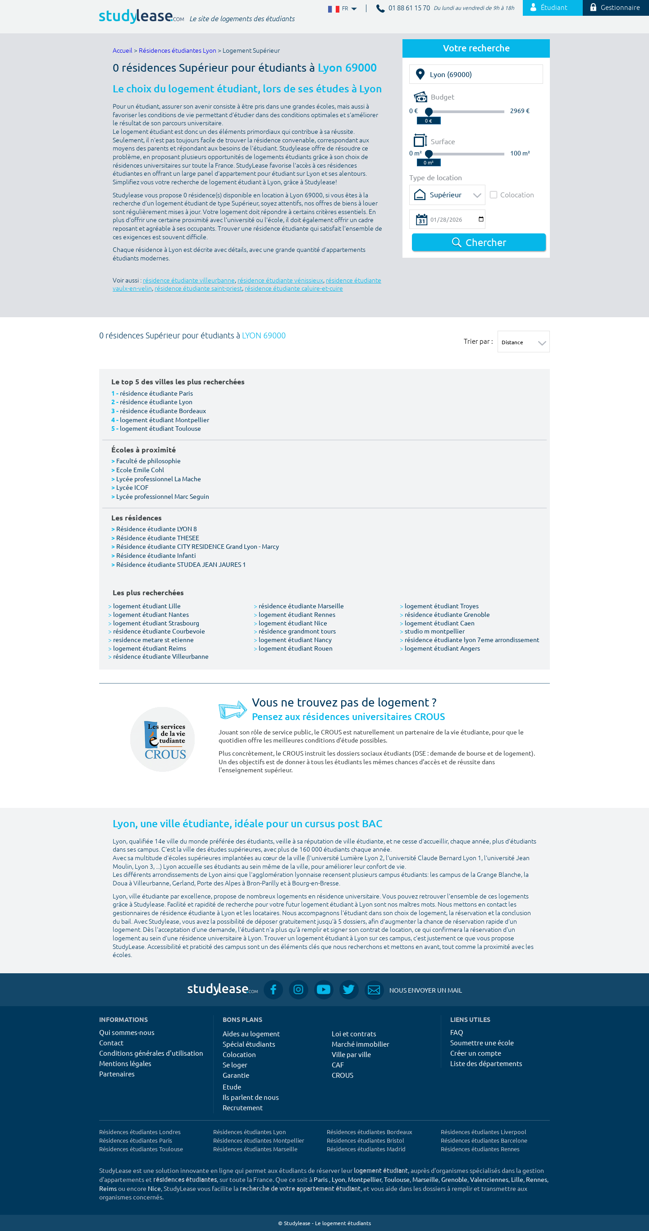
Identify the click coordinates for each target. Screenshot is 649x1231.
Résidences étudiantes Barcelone (484, 1140)
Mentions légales (125, 1063)
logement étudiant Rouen (293, 648)
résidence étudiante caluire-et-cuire (294, 288)
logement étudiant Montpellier (164, 419)
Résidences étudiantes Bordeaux (369, 1131)
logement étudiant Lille (144, 606)
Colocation (512, 194)
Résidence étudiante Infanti (156, 555)
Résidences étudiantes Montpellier (258, 1140)
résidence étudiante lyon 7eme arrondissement (469, 639)
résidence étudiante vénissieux (280, 280)
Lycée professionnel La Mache (158, 478)
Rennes (536, 1179)
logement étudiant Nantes (148, 614)
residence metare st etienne (151, 639)
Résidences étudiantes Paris (135, 1140)
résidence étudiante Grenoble (445, 614)
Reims (108, 1188)
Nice (154, 1188)
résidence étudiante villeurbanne (189, 280)
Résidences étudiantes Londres (140, 1131)
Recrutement (243, 1107)
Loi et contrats (354, 1033)
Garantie (236, 1075)
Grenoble (454, 1179)
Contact (111, 1042)
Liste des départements (486, 1063)
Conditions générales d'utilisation (151, 1053)
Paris (321, 1179)
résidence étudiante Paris (156, 393)
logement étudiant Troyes (439, 606)
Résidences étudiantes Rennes (480, 1149)
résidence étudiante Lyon (156, 401)
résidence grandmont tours (295, 631)
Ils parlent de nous (251, 1097)
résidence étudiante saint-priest (198, 288)
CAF (338, 1064)
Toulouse (397, 1179)
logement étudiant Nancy (293, 639)
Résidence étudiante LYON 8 (156, 528)
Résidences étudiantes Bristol (365, 1140)
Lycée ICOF (132, 487)
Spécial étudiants (249, 1044)
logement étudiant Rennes (294, 614)
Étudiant (548, 7)
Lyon (338, 1179)
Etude (232, 1086)
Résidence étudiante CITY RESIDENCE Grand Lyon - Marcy (197, 546)
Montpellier (364, 1179)
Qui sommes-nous (127, 1032)
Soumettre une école (482, 1042)
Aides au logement (251, 1033)
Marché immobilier (360, 1044)
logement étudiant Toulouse (160, 428)
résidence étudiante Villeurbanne (158, 656)
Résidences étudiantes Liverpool (483, 1131)
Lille (517, 1179)
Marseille (425, 1179)
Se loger (235, 1064)
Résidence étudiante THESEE (157, 537)
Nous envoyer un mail (413, 990)
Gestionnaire (615, 7)
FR (341, 8)
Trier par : (478, 341)
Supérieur (446, 194)
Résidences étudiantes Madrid (366, 1149)
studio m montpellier (432, 631)
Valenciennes (489, 1179)
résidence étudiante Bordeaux (163, 410)
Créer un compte (475, 1053)
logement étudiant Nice (290, 623)
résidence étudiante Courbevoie (156, 631)
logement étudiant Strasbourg (153, 623)
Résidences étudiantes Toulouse (141, 1149)
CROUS (342, 1075)
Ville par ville (351, 1054)
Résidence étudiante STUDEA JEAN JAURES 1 (181, 564)
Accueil (123, 51)
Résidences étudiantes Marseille (255, 1149)
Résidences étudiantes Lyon (177, 51)
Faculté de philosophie (148, 460)
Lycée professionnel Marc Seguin (162, 496)
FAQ (456, 1032)
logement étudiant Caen (437, 623)
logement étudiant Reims (147, 648)
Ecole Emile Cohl (140, 469)
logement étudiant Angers (440, 648)
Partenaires (117, 1073)
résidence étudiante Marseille (299, 606)
